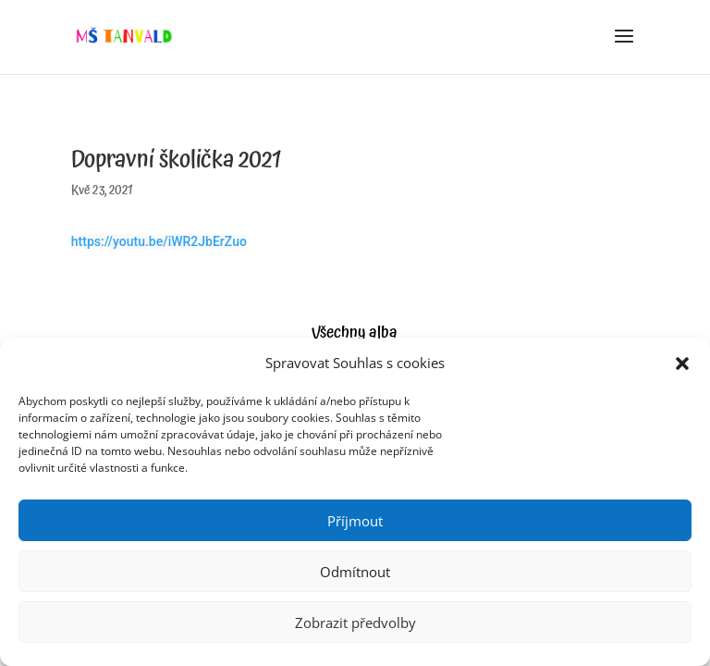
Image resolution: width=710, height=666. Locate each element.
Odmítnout (355, 571)
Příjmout (355, 521)
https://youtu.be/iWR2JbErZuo (159, 241)
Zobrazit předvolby (355, 622)
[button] (682, 363)
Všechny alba (355, 332)
